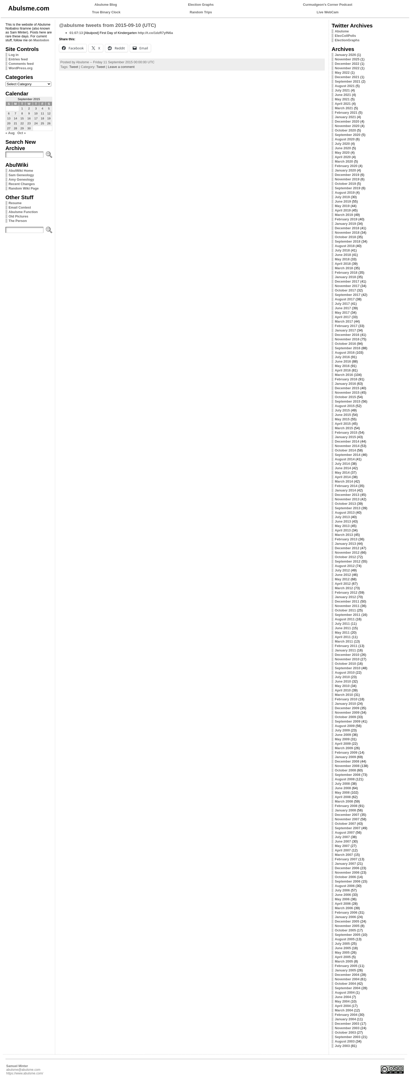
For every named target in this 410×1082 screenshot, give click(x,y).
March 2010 (344, 695)
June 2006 (343, 895)
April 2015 (343, 424)
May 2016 (342, 366)
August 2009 (345, 726)
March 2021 (344, 108)
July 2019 (342, 197)
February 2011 (346, 646)
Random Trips (201, 12)
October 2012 (345, 557)
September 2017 (347, 295)
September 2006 (347, 881)
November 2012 (347, 552)
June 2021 (343, 95)
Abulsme (342, 31)
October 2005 (345, 930)
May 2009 (342, 739)
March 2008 (344, 801)
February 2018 (346, 272)
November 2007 (347, 819)
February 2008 (346, 806)
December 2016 (347, 335)
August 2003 (345, 1041)
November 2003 (347, 1028)
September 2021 (347, 81)
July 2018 (342, 250)
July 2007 (342, 837)
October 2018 (345, 237)
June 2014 (343, 468)
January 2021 (345, 117)
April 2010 (343, 690)
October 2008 (345, 770)
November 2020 (347, 126)
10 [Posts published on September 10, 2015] (36, 113)
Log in (14, 55)
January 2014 (345, 490)
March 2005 (344, 961)
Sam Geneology (21, 175)
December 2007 (347, 815)
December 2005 (347, 921)
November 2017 (347, 286)
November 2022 (347, 68)
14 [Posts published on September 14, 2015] (15, 118)
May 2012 (342, 579)
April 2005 (343, 957)
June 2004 (343, 997)
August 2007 (345, 832)
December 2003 (347, 1024)
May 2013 (342, 526)
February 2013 (346, 539)
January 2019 (345, 224)
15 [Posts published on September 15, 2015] (22, 118)
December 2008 (347, 761)
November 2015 (347, 392)
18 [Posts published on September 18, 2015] (42, 118)
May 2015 (342, 419)
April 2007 (343, 850)
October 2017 (345, 290)
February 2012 (346, 592)
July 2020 (342, 144)
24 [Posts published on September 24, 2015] (36, 123)
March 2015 (344, 428)
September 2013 (347, 508)
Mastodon (41, 40)
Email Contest (20, 207)
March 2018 (344, 268)
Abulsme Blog (105, 5)
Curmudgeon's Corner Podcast (327, 5)
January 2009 (345, 757)
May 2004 (342, 1001)
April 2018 (343, 264)
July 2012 (342, 570)
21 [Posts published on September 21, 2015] (15, 123)
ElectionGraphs (347, 40)
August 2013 (345, 512)
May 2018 (342, 259)
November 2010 (347, 659)
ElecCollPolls (345, 36)
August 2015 (345, 406)
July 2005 (342, 944)
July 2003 (342, 1046)
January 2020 (345, 170)
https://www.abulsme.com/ (24, 1073)
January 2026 (345, 55)
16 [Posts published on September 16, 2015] (29, 118)
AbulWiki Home (21, 171)
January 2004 (345, 1019)
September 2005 (347, 935)
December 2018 (347, 228)
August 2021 (345, 86)
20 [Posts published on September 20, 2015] (8, 123)
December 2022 (347, 64)
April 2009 (343, 744)
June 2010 (343, 681)
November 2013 (347, 499)
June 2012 (343, 575)
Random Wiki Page (24, 188)
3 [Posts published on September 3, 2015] (36, 108)
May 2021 (342, 99)
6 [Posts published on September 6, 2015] (8, 113)
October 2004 (345, 984)
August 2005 (345, 939)
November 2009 (347, 712)
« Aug (10, 133)
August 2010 (345, 672)
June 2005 (343, 948)
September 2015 (347, 401)
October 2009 (345, 717)
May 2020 (342, 152)
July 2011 (342, 624)
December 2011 (347, 601)
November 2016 (347, 339)
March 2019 (344, 215)
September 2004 (347, 988)
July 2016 (342, 357)
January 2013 (345, 544)
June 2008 (343, 788)
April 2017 (343, 317)
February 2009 (346, 752)
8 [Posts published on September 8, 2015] (22, 113)
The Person (18, 221)
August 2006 (345, 886)
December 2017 (347, 281)
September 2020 (347, 135)
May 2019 (342, 206)
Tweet (73, 67)
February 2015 (346, 432)
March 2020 (344, 161)
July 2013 (342, 517)
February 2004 (346, 1015)
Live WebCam (328, 12)
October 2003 (345, 1032)
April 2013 (343, 530)
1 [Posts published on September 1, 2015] (22, 108)
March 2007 (344, 855)
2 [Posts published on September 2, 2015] (29, 108)
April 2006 (343, 904)
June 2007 (343, 841)
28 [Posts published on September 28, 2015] (15, 128)
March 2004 (344, 1010)
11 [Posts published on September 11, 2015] (42, 113)
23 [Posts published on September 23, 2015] (29, 123)
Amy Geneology (21, 179)
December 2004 (347, 975)
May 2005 (342, 952)
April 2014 (343, 477)
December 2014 (347, 441)
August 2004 (345, 992)
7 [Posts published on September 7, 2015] (15, 113)
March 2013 (344, 535)
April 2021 (343, 104)
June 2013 (343, 521)
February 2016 (346, 379)
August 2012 (345, 566)
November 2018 (347, 232)
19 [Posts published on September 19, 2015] (49, 118)
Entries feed (18, 59)
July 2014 (342, 464)
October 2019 (345, 184)
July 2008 (342, 784)
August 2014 (345, 459)
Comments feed (21, 64)
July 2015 (342, 410)
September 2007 (347, 828)
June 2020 (343, 148)
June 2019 (343, 201)
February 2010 (346, 699)
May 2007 (342, 846)
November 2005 (347, 926)
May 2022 (342, 73)
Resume (15, 203)
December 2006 (347, 868)
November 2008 (347, 766)
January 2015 (345, 437)
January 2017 (345, 330)
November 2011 (347, 606)
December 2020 (347, 121)
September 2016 (347, 348)
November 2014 (347, 446)
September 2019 (347, 188)
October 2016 (345, 344)
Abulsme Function (23, 212)
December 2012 (347, 548)
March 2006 (344, 908)
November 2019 (347, 179)
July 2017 (342, 304)
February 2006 (346, 912)
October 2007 (345, 824)
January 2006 (345, 917)
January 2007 (345, 864)
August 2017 (345, 299)
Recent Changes (22, 184)
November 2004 (347, 979)
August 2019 (345, 192)
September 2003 (347, 1037)
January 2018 (345, 277)
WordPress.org (21, 68)
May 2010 (342, 686)
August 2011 (345, 619)
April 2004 (343, 1006)
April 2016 (343, 370)
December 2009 (347, 708)
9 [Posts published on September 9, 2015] (29, 113)
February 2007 (346, 859)
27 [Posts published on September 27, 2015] (8, 128)
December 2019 (347, 175)
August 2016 (345, 352)
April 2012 (343, 584)
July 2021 (342, 90)
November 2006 (347, 872)
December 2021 (347, 77)
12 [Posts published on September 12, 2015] (49, 113)
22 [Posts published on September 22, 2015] (22, 123)
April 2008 (343, 797)
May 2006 (342, 899)
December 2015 (347, 388)
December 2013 (347, 495)
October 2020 (345, 130)
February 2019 (346, 219)
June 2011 (343, 628)
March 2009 (344, 748)
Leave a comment (121, 67)
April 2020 (343, 157)
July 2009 (342, 730)
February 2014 (346, 486)
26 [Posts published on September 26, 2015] (49, 123)
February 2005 (346, 966)
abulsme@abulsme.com (23, 1070)
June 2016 (343, 361)
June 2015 (343, 415)
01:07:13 (76, 33)
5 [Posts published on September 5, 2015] (49, 108)
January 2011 (345, 650)
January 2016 (345, 384)
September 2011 (347, 615)
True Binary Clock (106, 12)
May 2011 (342, 632)
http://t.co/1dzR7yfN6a (155, 33)
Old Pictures (18, 216)
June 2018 (343, 255)
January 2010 (345, 704)
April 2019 (343, 210)
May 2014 (342, 472)
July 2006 (342, 890)
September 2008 (347, 775)
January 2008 (345, 810)
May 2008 (342, 792)
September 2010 (347, 668)
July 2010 (342, 677)
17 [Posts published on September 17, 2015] (36, 118)
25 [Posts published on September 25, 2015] (42, 123)
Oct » (22, 133)
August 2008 (345, 779)
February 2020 (346, 166)
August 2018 (345, 246)
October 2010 (345, 664)
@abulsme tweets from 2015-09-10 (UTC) (107, 25)
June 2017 (343, 308)
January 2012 (345, 597)
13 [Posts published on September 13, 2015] (8, 118)
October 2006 (345, 877)
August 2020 (345, 139)
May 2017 (342, 312)
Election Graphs (201, 5)
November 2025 (347, 59)
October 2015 (345, 397)
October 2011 (345, 610)
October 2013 (345, 504)
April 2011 (343, 637)
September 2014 (347, 455)
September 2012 (347, 561)
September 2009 (347, 721)
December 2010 (347, 655)
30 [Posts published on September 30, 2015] (29, 128)
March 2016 (344, 375)
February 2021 (346, 113)
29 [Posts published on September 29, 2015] (22, 128)
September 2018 (347, 241)
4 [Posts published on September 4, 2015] (42, 108)
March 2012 (344, 588)
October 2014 (345, 450)
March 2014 (344, 481)
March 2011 (344, 641)
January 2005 (345, 970)
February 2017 (346, 326)
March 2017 (344, 321)
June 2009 (343, 735)
